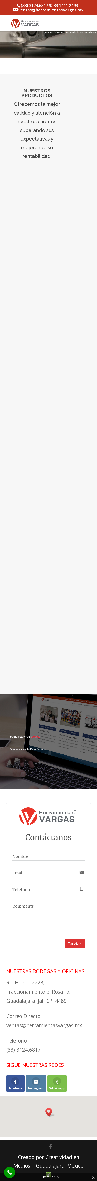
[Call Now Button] (9, 1172)
